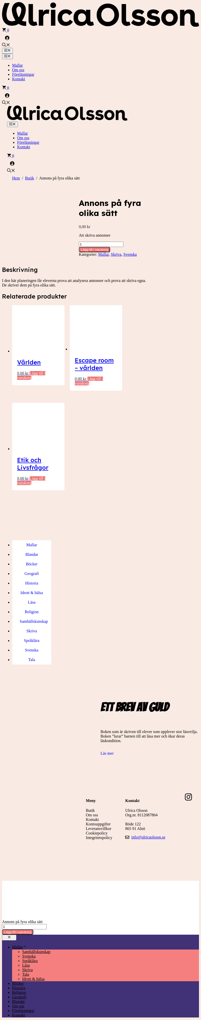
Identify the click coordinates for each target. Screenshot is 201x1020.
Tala (25, 965)
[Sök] (51, 1015)
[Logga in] (100, 38)
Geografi (19, 988)
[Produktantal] (101, 244)
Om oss (18, 70)
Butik (29, 178)
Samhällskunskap (36, 942)
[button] (6, 45)
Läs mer (107, 744)
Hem (16, 178)
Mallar (17, 65)
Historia (18, 979)
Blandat (18, 992)
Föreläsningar (23, 74)
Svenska (130, 254)
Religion (19, 983)
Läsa (26, 956)
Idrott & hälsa (33, 970)
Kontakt (18, 79)
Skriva (116, 254)
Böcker (18, 974)
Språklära (30, 952)
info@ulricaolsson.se (148, 828)
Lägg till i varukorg (94, 249)
